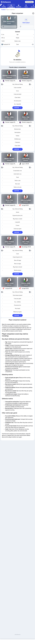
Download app (29, 2)
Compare (17, 107)
